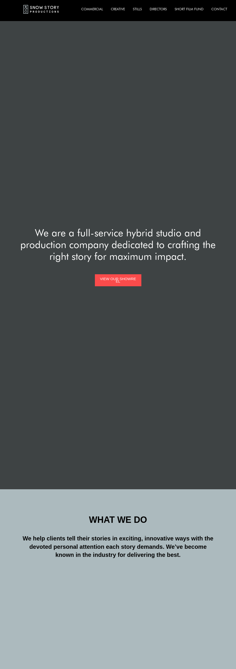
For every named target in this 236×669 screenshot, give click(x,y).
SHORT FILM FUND (189, 9)
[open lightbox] (118, 280)
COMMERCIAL (92, 9)
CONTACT (219, 9)
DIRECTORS (158, 9)
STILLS (137, 9)
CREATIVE (118, 9)
